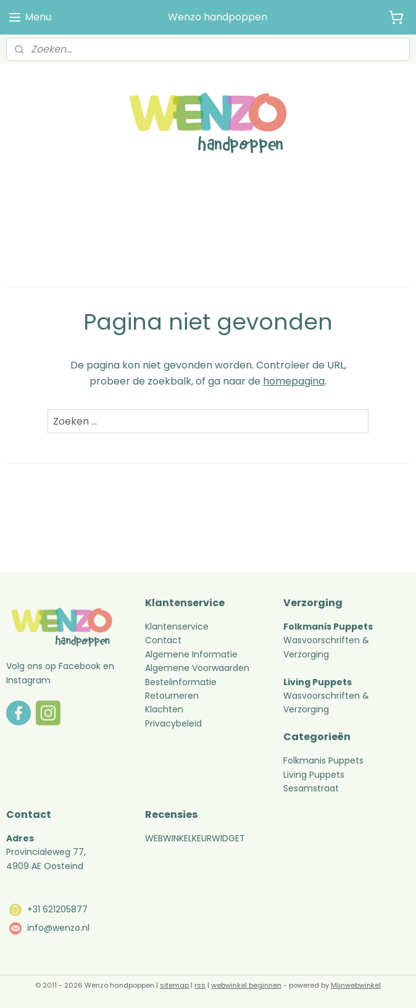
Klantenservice (177, 626)
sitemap (174, 985)
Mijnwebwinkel (356, 985)
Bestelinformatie (181, 682)
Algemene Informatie (191, 654)
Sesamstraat (311, 788)
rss (200, 985)
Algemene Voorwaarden (197, 668)
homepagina (294, 381)
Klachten (164, 709)
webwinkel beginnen (246, 985)
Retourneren (173, 695)
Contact (163, 640)
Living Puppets (313, 774)
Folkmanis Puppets (323, 760)
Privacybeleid (173, 723)
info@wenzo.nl (58, 928)
